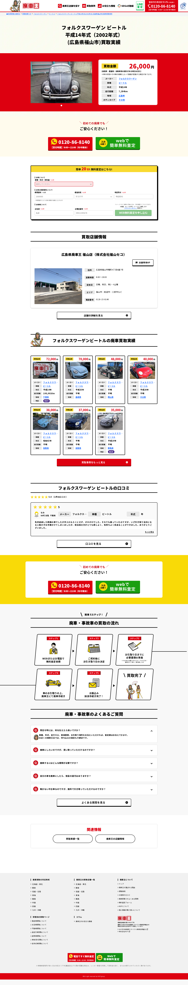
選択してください (64, 184)
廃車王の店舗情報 (115, 844)
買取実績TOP (26, 14)
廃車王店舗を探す (69, 6)
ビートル (52, 14)
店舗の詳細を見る (99, 315)
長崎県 (79, 397)
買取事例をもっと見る (98, 463)
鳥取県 (46, 448)
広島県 (122, 95)
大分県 (143, 397)
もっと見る (149, 532)
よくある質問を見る (99, 808)
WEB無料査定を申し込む (133, 212)
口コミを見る (101, 544)
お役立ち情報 (106, 6)
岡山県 (111, 397)
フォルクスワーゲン (40, 14)
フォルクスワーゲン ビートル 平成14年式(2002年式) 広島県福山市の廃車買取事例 (84, 14)
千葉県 (46, 397)
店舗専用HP (142, 262)
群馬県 (111, 448)
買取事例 (88, 6)
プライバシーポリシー (130, 208)
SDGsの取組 (126, 5)
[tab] (61, 105)
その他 (122, 100)
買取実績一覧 (73, 844)
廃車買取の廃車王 (13, 14)
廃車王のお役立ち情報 (84, 927)
